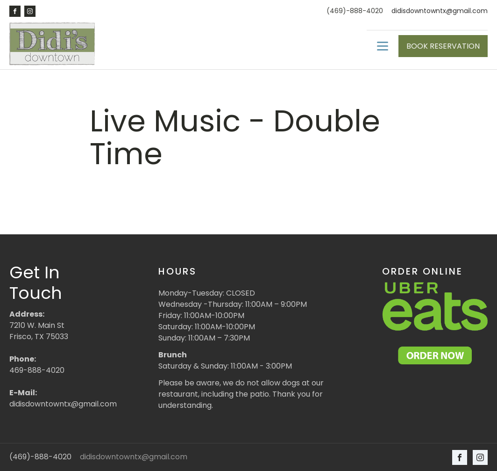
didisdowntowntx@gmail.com (439, 11)
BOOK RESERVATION (443, 46)
